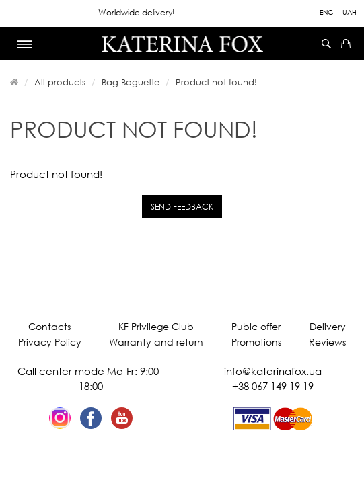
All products (59, 82)
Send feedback (182, 207)
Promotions (256, 342)
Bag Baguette (130, 82)
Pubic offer (256, 326)
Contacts (49, 326)
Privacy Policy (49, 342)
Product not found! (216, 82)
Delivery (328, 326)
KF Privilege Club (156, 326)
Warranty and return (156, 342)
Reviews (327, 342)
